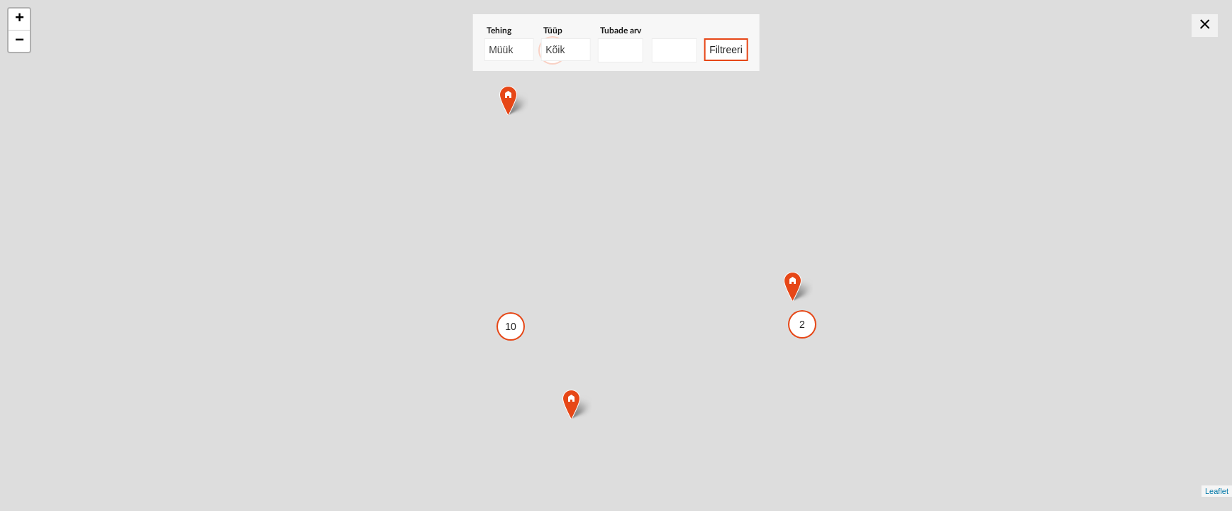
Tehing (499, 30)
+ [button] (19, 19)
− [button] (19, 41)
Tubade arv (620, 30)
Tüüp (552, 30)
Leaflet (1216, 491)
